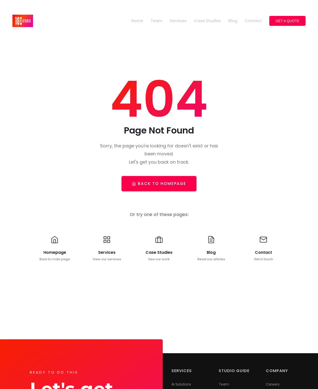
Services (178, 21)
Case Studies (207, 21)
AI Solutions (181, 384)
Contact (253, 21)
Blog (232, 21)
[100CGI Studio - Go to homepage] (22, 20)
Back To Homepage (159, 183)
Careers (272, 384)
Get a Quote (287, 21)
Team (156, 21)
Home (137, 21)
